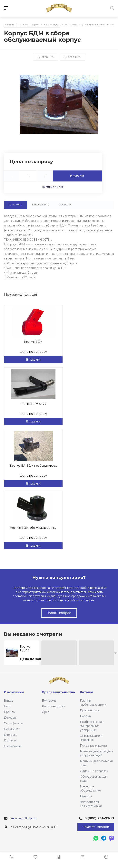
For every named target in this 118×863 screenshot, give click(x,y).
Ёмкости (86, 796)
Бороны (85, 716)
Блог (7, 706)
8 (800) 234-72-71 (99, 818)
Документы (12, 729)
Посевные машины (93, 745)
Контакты (10, 740)
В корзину (33, 359)
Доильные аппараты (94, 771)
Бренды (9, 712)
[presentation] (115, 653)
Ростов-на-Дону (53, 706)
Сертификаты (13, 723)
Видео (8, 700)
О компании (12, 746)
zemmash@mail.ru (23, 818)
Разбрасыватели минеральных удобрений (91, 726)
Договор (10, 717)
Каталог (86, 692)
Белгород (49, 700)
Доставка (10, 735)
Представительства (58, 692)
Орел (45, 712)
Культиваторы (89, 710)
